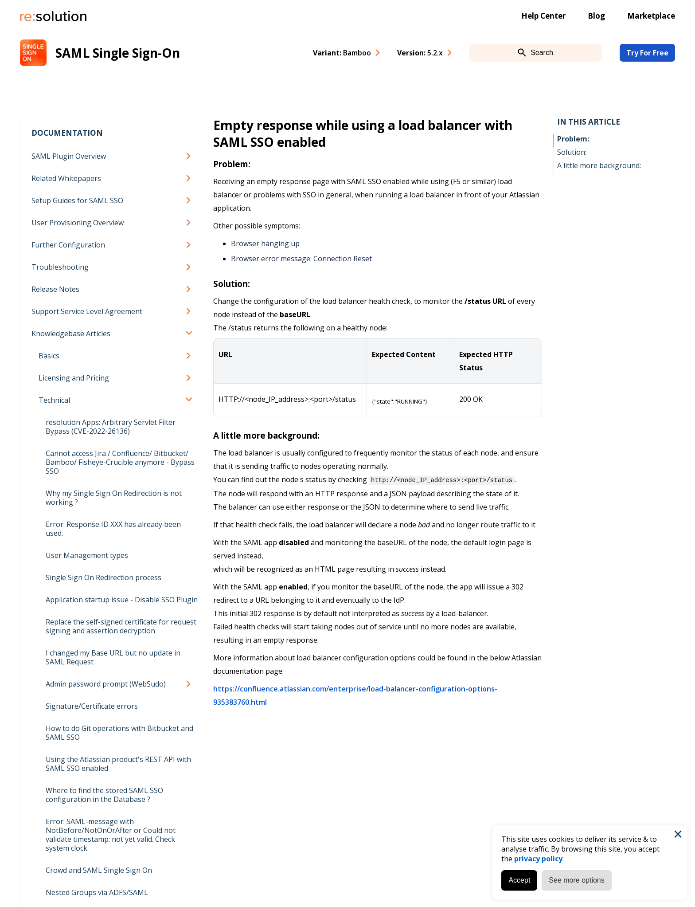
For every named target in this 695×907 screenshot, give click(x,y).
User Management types (87, 555)
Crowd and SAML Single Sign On (99, 870)
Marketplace (651, 16)
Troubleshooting (60, 267)
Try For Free (647, 53)
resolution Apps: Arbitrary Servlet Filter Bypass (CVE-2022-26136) (111, 426)
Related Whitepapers (66, 178)
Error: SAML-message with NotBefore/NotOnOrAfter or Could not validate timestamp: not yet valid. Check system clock (111, 835)
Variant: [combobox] (342, 53)
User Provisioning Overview (77, 223)
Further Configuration (68, 245)
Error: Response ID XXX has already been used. (113, 528)
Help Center (543, 16)
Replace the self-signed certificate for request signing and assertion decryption (121, 626)
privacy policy (537, 857)
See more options (575, 879)
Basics (49, 356)
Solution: (571, 152)
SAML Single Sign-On (117, 52)
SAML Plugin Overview (68, 156)
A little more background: (599, 165)
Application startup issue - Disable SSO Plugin (122, 600)
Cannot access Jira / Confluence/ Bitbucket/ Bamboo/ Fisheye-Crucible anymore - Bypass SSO (120, 462)
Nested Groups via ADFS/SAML (97, 892)
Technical (54, 400)
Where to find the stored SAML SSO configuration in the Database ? (104, 794)
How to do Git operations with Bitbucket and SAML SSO (119, 732)
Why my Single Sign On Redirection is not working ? (114, 497)
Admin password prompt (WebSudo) (106, 684)
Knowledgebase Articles (70, 333)
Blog (596, 16)
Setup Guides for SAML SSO (77, 200)
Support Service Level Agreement (86, 311)
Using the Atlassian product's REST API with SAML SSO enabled (118, 763)
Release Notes (55, 289)
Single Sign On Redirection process (103, 577)
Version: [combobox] (420, 53)
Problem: (573, 139)
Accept (518, 879)
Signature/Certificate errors (92, 706)
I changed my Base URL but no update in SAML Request (113, 657)
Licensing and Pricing (74, 378)
